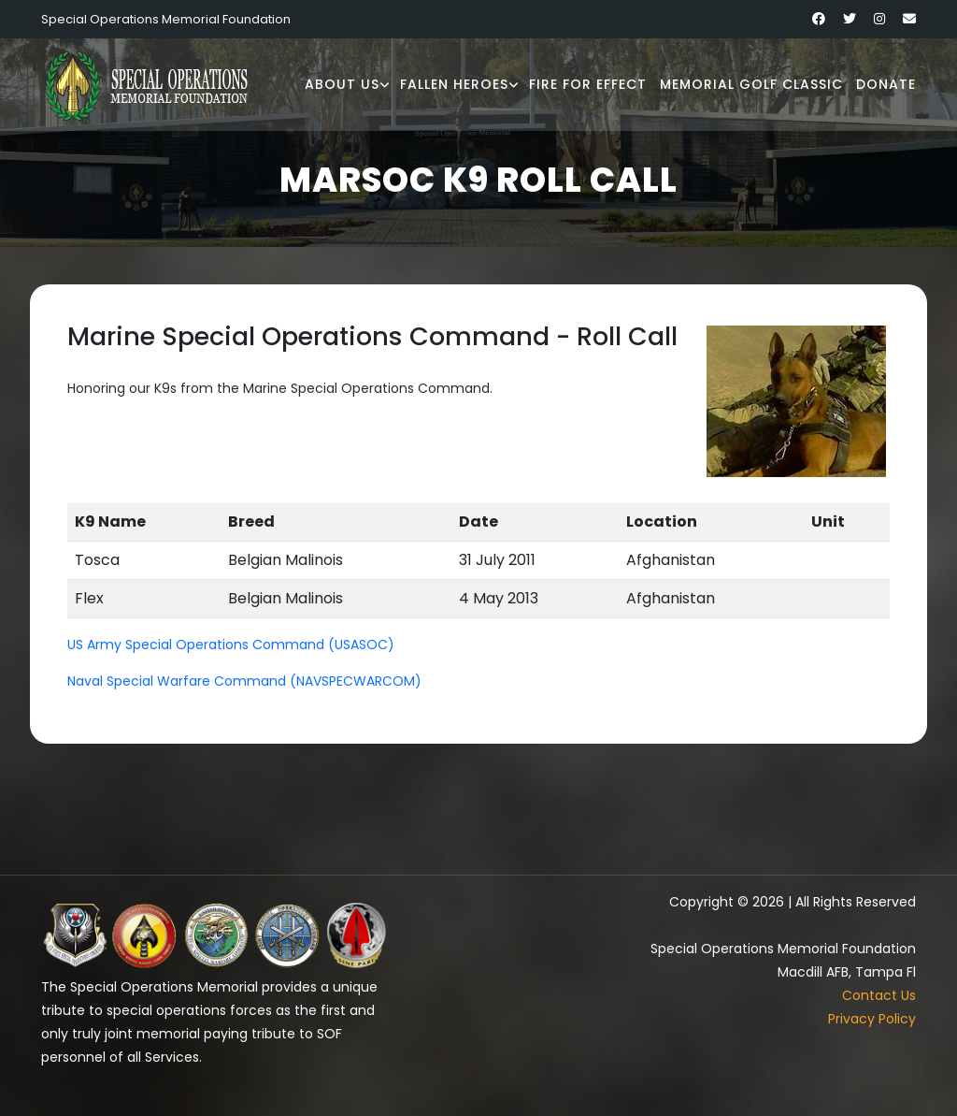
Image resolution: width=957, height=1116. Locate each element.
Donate (886, 84)
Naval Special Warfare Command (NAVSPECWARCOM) (244, 681)
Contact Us (879, 995)
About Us (342, 84)
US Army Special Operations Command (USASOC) (230, 644)
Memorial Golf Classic (751, 84)
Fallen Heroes (454, 84)
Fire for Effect (588, 84)
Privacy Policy (872, 1018)
